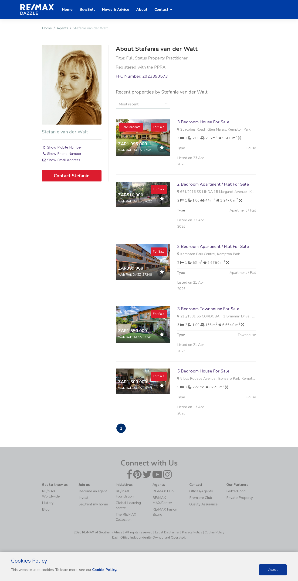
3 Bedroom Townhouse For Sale (208, 312)
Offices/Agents (201, 491)
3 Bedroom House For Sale (203, 122)
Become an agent (93, 491)
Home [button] (67, 9)
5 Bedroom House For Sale (203, 375)
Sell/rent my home (93, 504)
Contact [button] (161, 9)
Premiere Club (200, 497)
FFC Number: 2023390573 (142, 76)
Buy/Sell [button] (87, 9)
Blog (46, 509)
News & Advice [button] (115, 9)
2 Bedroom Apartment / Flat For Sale (213, 188)
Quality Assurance (203, 504)
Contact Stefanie (71, 176)
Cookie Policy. (104, 569)
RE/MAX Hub (163, 491)
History (48, 503)
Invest (83, 497)
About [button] (141, 9)
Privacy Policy (192, 532)
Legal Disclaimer (167, 532)
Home (47, 28)
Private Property (239, 497)
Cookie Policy (214, 532)
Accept (273, 570)
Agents (62, 28)
